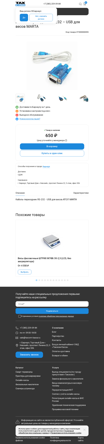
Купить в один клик (52, 153)
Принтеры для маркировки (28, 376)
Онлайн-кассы (22, 380)
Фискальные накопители (27, 384)
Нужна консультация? (30, 119)
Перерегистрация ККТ (62, 390)
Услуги (55, 368)
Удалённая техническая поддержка (69, 405)
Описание (20, 193)
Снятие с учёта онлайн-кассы (66, 394)
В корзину (52, 146)
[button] (36, 280)
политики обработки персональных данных (56, 316)
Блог (54, 332)
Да (24, 17)
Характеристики (81, 193)
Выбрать (25, 272)
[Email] (52, 304)
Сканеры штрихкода (25, 388)
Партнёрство (58, 336)
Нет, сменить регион (41, 17)
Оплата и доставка (61, 351)
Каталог (19, 368)
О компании (58, 328)
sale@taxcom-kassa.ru (30, 338)
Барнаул (46, 166)
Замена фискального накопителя (67, 379)
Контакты (56, 340)
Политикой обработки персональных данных (46, 432)
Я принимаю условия (47, 316)
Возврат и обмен (60, 355)
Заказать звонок (29, 354)
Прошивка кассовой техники (65, 409)
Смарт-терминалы (24, 372)
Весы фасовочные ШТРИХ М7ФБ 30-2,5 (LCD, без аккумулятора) (44, 260)
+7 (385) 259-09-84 (52, 4)
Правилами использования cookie (66, 433)
